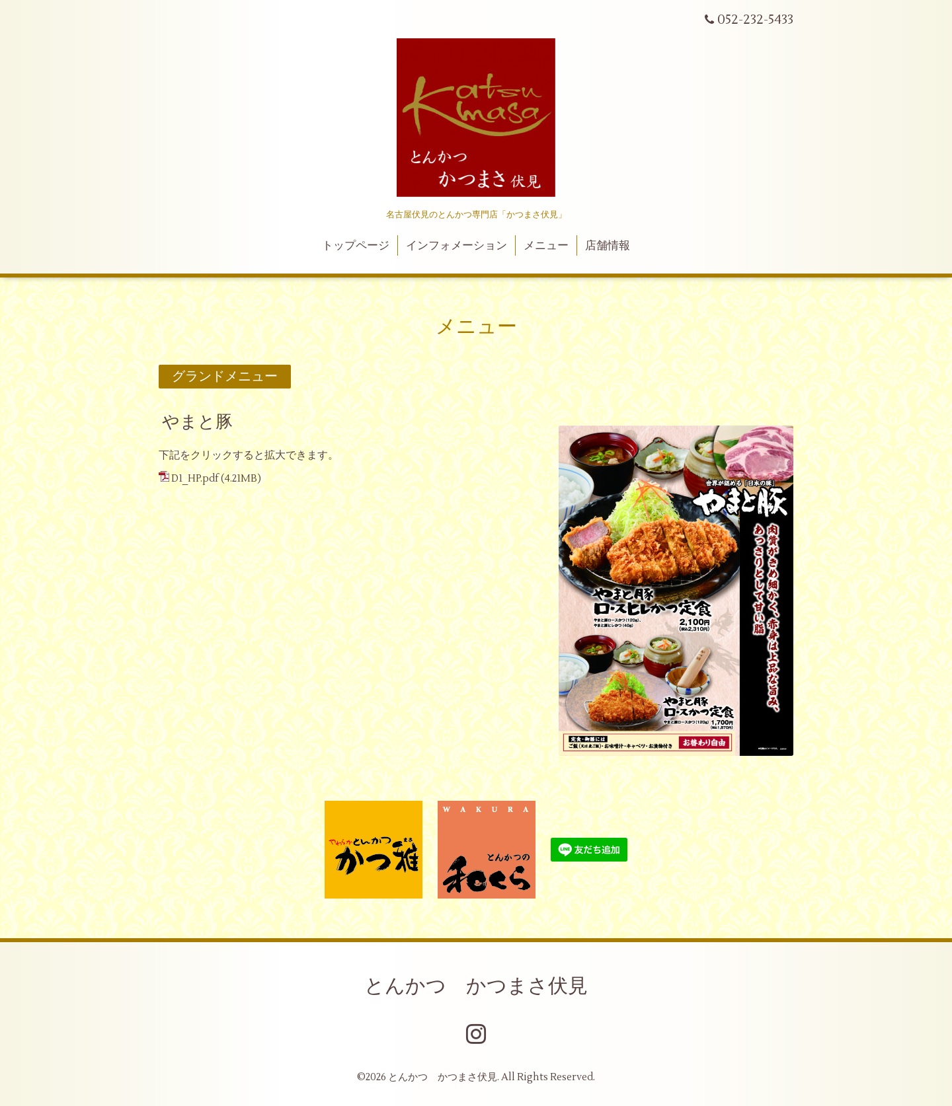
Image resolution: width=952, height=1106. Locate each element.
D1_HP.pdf (195, 478)
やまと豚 (197, 422)
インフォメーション (456, 246)
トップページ (355, 246)
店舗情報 (607, 246)
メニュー (546, 246)
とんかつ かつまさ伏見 (476, 986)
